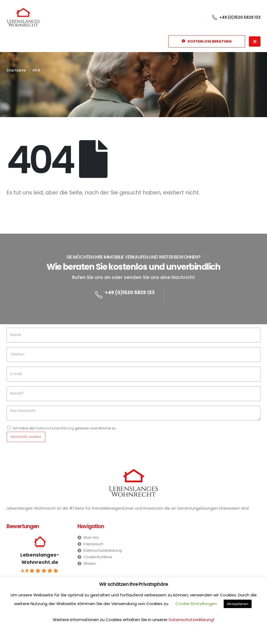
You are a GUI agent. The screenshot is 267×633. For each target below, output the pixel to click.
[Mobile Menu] (255, 41)
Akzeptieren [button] (237, 603)
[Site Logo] (23, 17)
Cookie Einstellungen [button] (196, 603)
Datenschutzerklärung (54, 428)
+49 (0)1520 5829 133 (130, 292)
